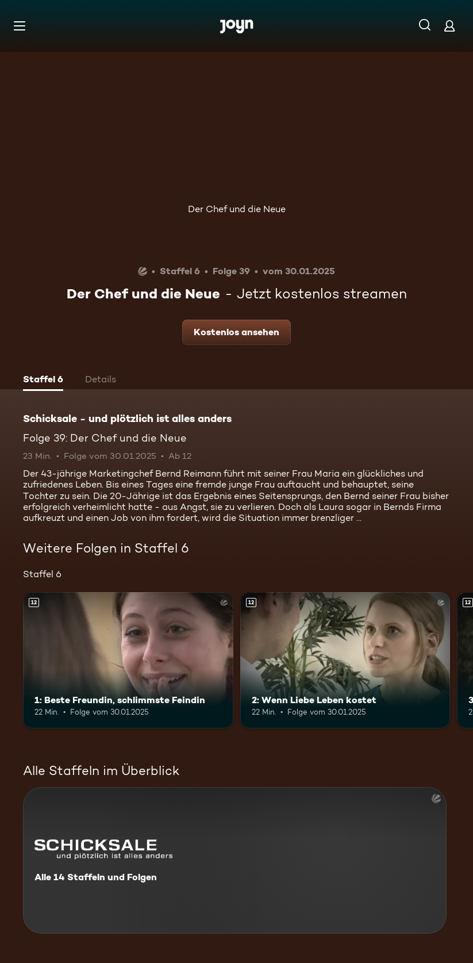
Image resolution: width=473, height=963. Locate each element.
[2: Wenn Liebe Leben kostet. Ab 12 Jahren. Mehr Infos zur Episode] (345, 660)
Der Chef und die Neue (237, 209)
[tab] (43, 380)
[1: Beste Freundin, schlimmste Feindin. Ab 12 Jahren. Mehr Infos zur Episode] (128, 660)
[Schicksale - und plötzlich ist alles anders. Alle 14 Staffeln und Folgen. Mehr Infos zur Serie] (235, 860)
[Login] (449, 26)
